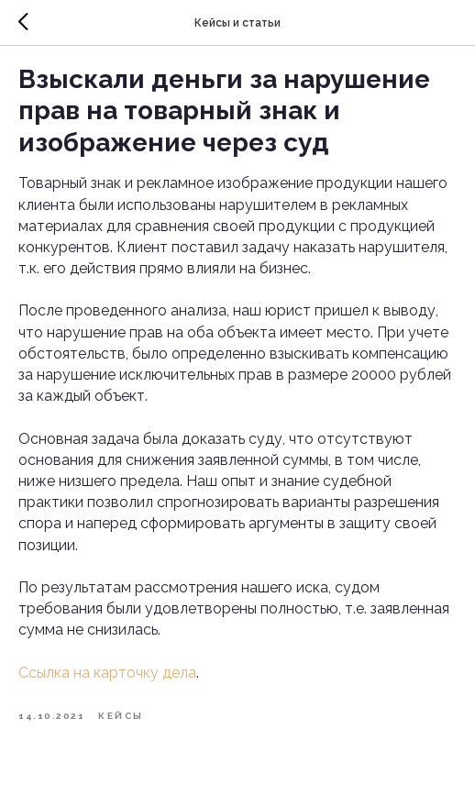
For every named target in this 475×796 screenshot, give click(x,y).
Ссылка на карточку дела (107, 672)
